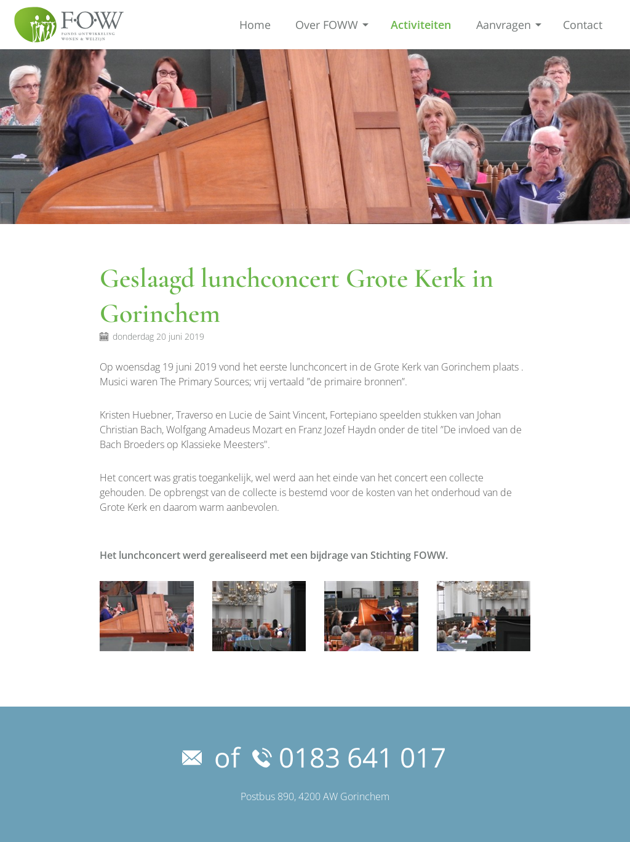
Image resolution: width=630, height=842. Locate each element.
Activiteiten (421, 24)
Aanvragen (503, 24)
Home (255, 24)
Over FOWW (326, 24)
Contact (582, 24)
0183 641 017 (349, 757)
